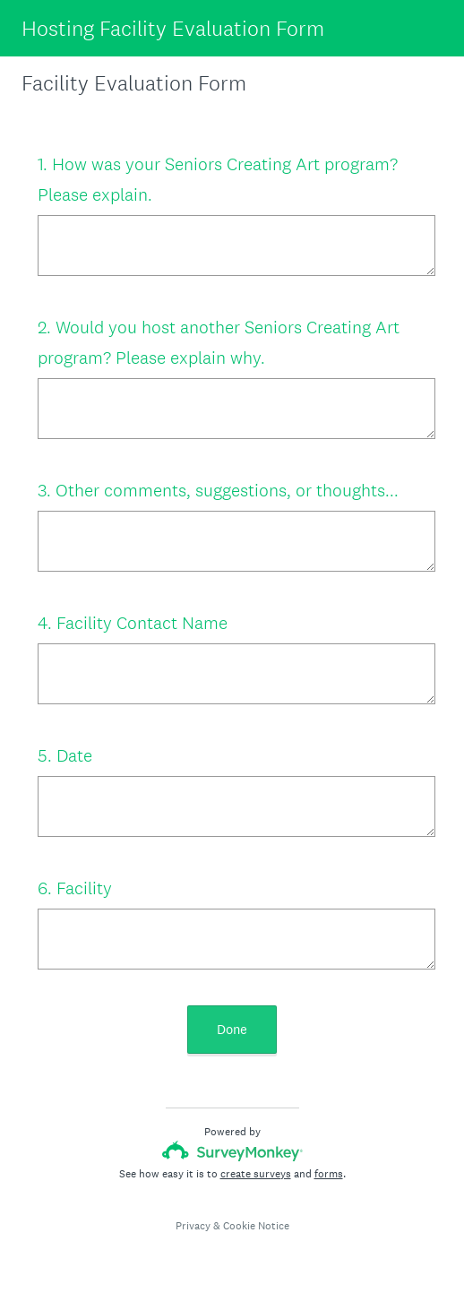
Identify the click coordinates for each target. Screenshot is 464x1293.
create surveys (255, 1174)
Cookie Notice (256, 1226)
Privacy (193, 1226)
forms (328, 1174)
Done (232, 1029)
